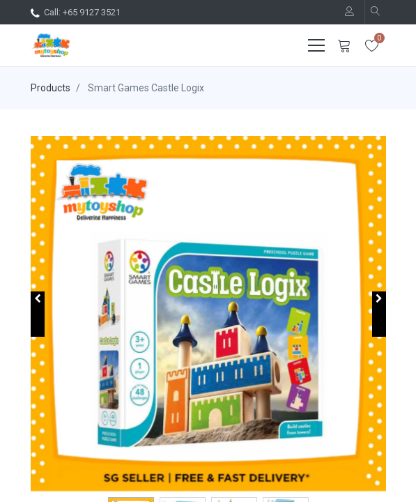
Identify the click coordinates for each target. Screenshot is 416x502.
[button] (38, 314)
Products (50, 87)
